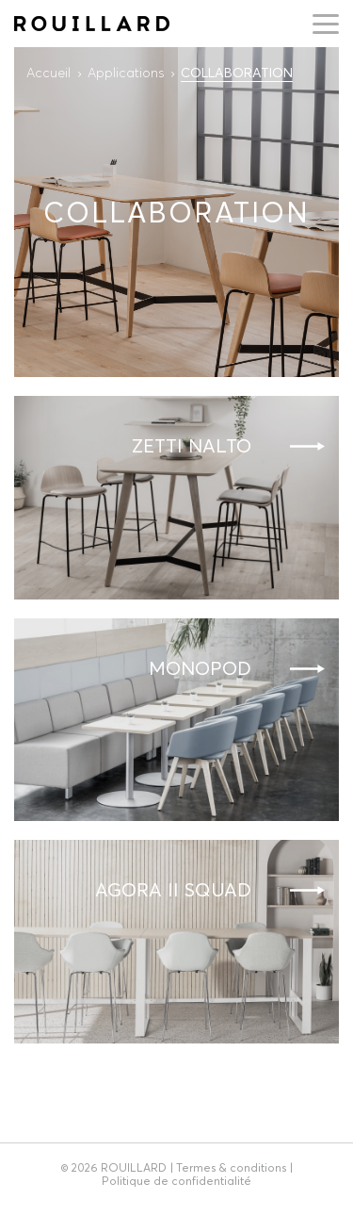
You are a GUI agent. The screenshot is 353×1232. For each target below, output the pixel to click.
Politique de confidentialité (176, 1181)
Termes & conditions (231, 1167)
